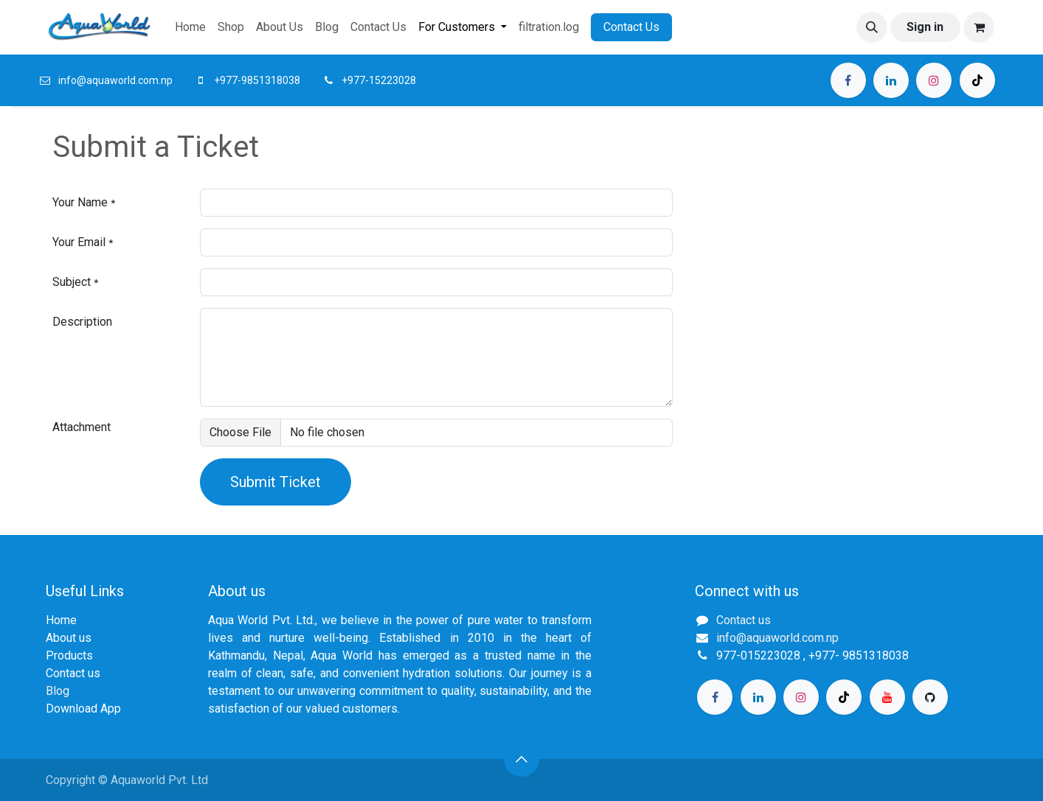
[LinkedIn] (891, 80)
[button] (871, 27)
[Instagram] (934, 80)
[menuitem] (190, 27)
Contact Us (631, 27)
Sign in (925, 27)
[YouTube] (887, 697)
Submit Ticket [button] (275, 482)
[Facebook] (848, 80)
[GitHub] (930, 697)
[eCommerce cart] (978, 27)
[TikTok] (977, 80)
